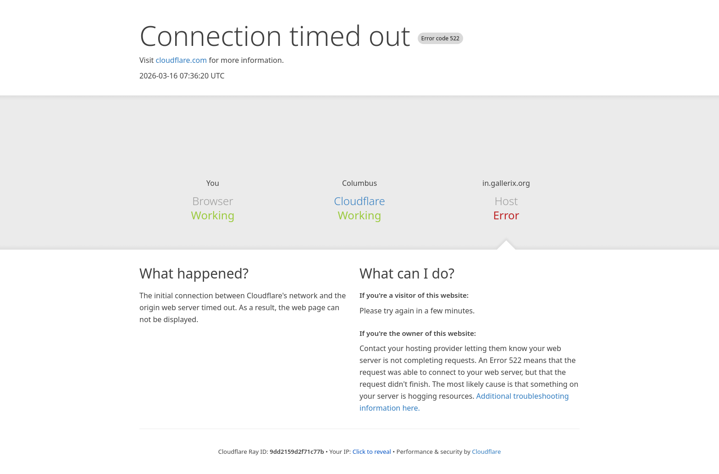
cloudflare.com (181, 60)
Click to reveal (372, 451)
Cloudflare (359, 200)
